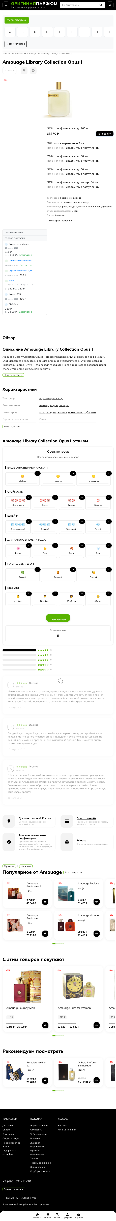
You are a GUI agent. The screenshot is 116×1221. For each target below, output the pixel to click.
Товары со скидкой (40, 1162)
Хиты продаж (37, 1167)
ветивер (44, 405)
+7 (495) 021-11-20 (17, 1181)
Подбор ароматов (40, 1171)
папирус (64, 405)
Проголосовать (58, 619)
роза (42, 412)
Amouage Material (88, 915)
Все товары (73, 872)
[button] (53, 943)
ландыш (51, 412)
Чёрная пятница (39, 1125)
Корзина (62, 1125)
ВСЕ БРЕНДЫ (17, 44)
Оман (42, 419)
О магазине (9, 1134)
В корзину (104, 133)
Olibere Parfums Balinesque (87, 1064)
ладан (54, 405)
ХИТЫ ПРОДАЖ (16, 20)
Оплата (7, 1129)
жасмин (62, 412)
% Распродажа (38, 1134)
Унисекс (19, 53)
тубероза (90, 412)
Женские (26, 866)
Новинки (35, 1138)
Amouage (31, 53)
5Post (11, 280)
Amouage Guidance (32, 917)
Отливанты (36, 1129)
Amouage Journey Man (20, 1007)
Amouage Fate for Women (74, 1007)
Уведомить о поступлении (83, 147)
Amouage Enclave (88, 883)
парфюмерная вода (51, 398)
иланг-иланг (75, 412)
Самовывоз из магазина (20, 260)
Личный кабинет (67, 1129)
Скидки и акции (11, 1138)
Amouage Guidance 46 (33, 885)
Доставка (8, 1125)
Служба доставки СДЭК (20, 270)
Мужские (9, 866)
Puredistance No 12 (36, 1064)
